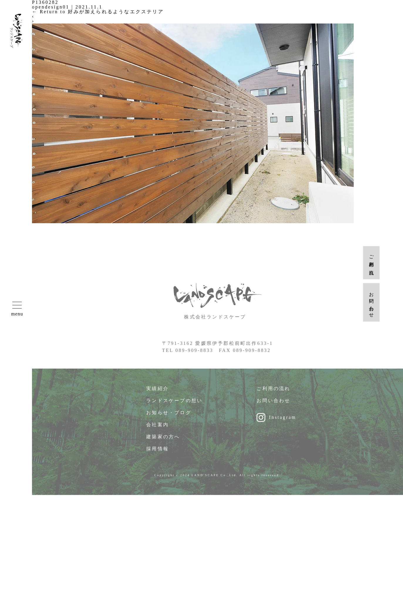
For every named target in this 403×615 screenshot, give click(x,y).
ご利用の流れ (273, 391)
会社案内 (157, 427)
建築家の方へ (163, 439)
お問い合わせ (273, 403)
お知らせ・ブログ (168, 415)
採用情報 (157, 451)
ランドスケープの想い (174, 403)
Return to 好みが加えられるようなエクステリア (98, 11)
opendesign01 (50, 6)
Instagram (282, 420)
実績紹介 (157, 391)
